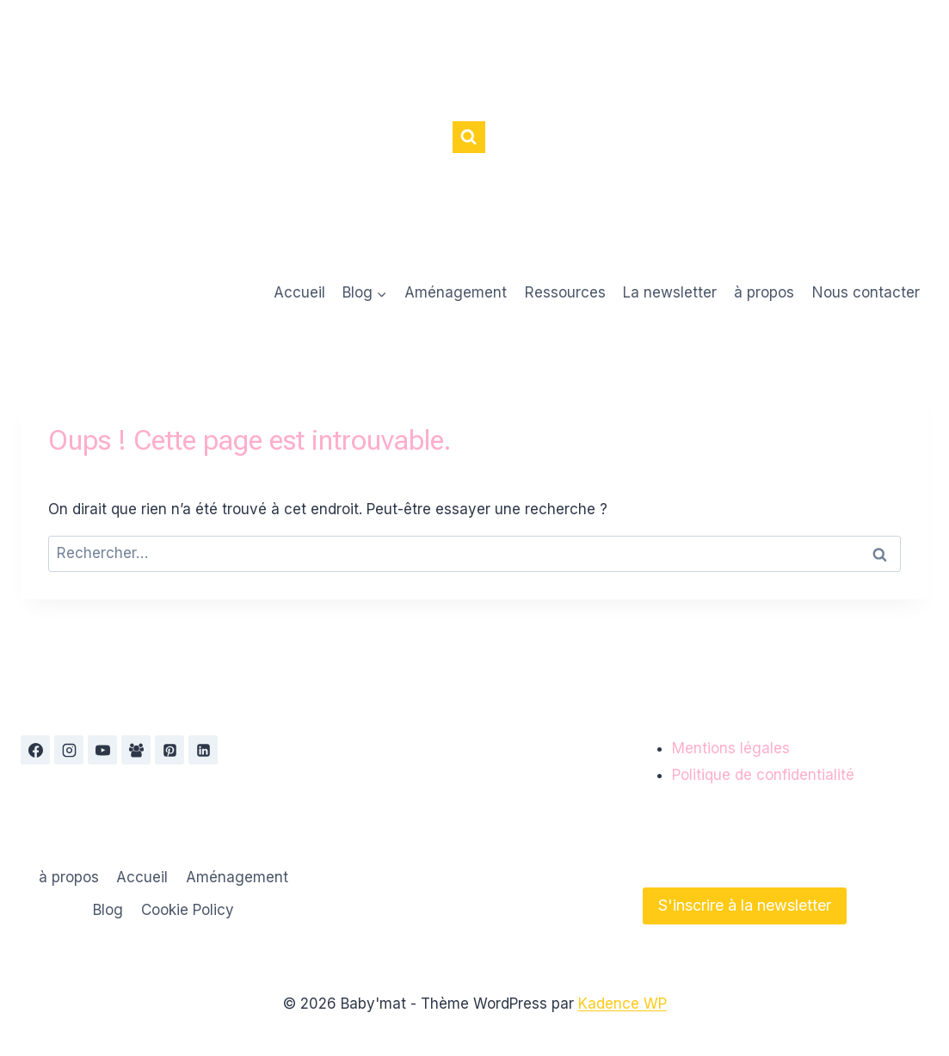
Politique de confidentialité (763, 774)
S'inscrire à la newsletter (744, 905)
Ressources (565, 292)
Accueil (299, 292)
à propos (764, 292)
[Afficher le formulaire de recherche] (468, 137)
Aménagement (455, 292)
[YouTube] (102, 749)
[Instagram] (68, 749)
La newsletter (670, 292)
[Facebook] (35, 749)
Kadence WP (622, 1003)
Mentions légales (731, 748)
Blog (108, 909)
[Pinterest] (169, 749)
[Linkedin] (203, 749)
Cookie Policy (187, 909)
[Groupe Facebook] (136, 749)
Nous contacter (866, 292)
